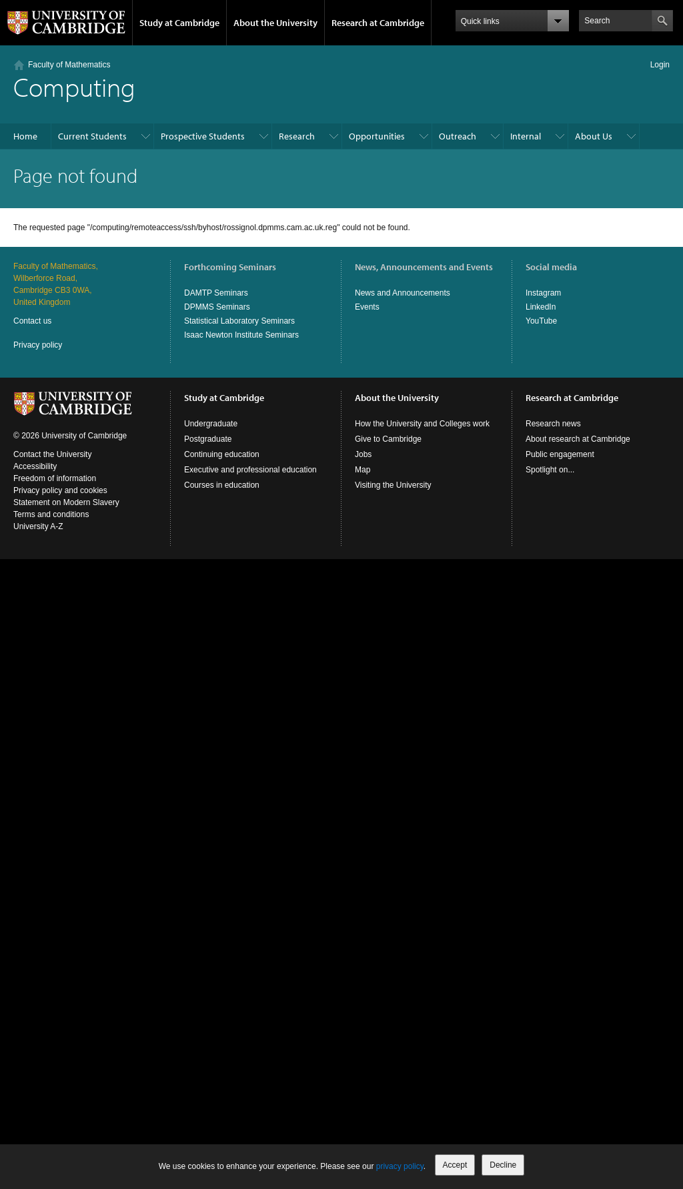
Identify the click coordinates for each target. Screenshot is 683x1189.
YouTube (541, 321)
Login (660, 64)
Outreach (457, 136)
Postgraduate (207, 439)
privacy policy (400, 1166)
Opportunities (377, 136)
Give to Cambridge (388, 439)
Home (25, 136)
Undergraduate (210, 423)
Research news (553, 423)
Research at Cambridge (377, 23)
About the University (275, 23)
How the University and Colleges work (422, 423)
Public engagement (560, 454)
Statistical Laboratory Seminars (239, 321)
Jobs (363, 454)
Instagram (543, 293)
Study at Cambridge (179, 23)
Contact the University (52, 454)
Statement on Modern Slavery (66, 502)
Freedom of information (54, 478)
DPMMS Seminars (217, 307)
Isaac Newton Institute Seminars (241, 335)
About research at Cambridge (578, 439)
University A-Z (38, 526)
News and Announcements (402, 293)
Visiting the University (393, 485)
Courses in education (221, 485)
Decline (503, 1165)
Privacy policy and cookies (60, 490)
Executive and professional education (250, 469)
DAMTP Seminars (216, 293)
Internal (525, 136)
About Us (593, 136)
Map (362, 469)
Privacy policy (37, 345)
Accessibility (35, 466)
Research (297, 136)
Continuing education (221, 454)
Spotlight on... (550, 469)
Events (367, 307)
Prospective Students (203, 136)
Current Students (92, 136)
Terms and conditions (51, 514)
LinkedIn (541, 307)
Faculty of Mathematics (69, 64)
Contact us (32, 321)
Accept (455, 1165)
